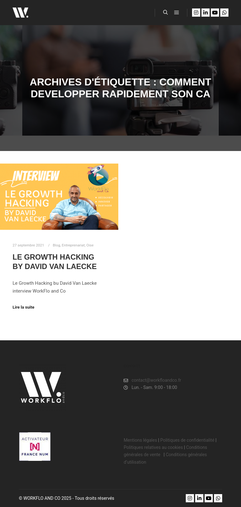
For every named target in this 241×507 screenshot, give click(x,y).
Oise (90, 245)
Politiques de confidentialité (187, 440)
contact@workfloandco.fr (152, 380)
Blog (56, 245)
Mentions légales (140, 440)
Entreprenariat (73, 245)
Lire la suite (24, 307)
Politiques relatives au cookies (153, 447)
